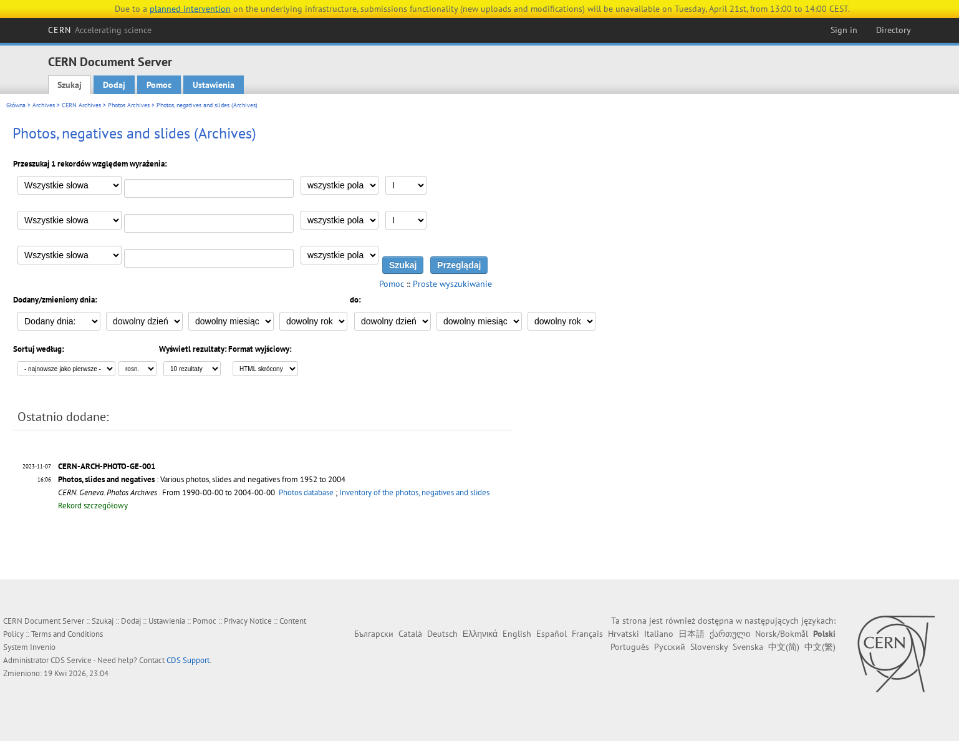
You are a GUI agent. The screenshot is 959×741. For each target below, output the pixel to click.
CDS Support (188, 660)
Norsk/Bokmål (781, 633)
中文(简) (783, 646)
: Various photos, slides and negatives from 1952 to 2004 (201, 479)
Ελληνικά (480, 633)
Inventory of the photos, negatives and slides (414, 492)
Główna (16, 105)
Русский (669, 646)
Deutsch (442, 633)
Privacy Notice (248, 621)
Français (587, 633)
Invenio (42, 647)
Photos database (306, 492)
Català (410, 633)
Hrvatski (623, 633)
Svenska (748, 646)
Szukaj (69, 84)
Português (629, 646)
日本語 (691, 633)
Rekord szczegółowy (93, 505)
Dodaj (114, 84)
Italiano (658, 633)
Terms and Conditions (67, 634)
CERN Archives (81, 105)
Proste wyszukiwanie (452, 283)
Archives (43, 105)
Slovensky (709, 646)
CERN (100, 30)
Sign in (844, 30)
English (517, 633)
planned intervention (190, 8)
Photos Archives (129, 105)
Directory (893, 30)
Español (551, 633)
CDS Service (71, 660)
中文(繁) (820, 646)
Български (373, 633)
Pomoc (159, 84)
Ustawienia (213, 84)
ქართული (730, 633)
